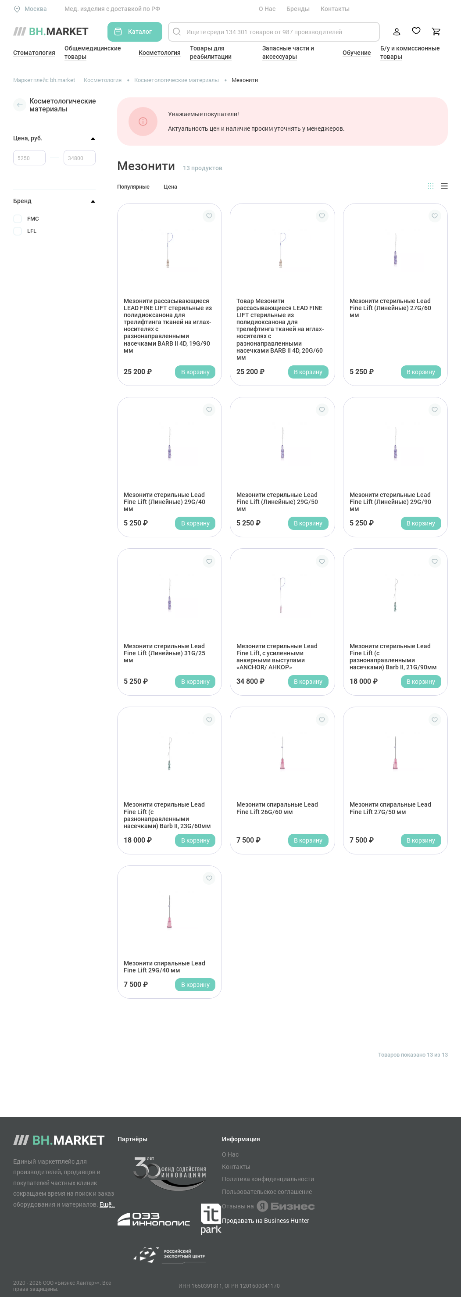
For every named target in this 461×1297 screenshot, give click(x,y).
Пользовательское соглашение (267, 1191)
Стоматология (34, 52)
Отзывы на (268, 1206)
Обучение (357, 52)
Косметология (160, 52)
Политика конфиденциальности (268, 1179)
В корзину (195, 372)
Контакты (335, 8)
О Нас (267, 8)
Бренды (298, 8)
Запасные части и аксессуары (288, 52)
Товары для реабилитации (211, 52)
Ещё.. (107, 1204)
